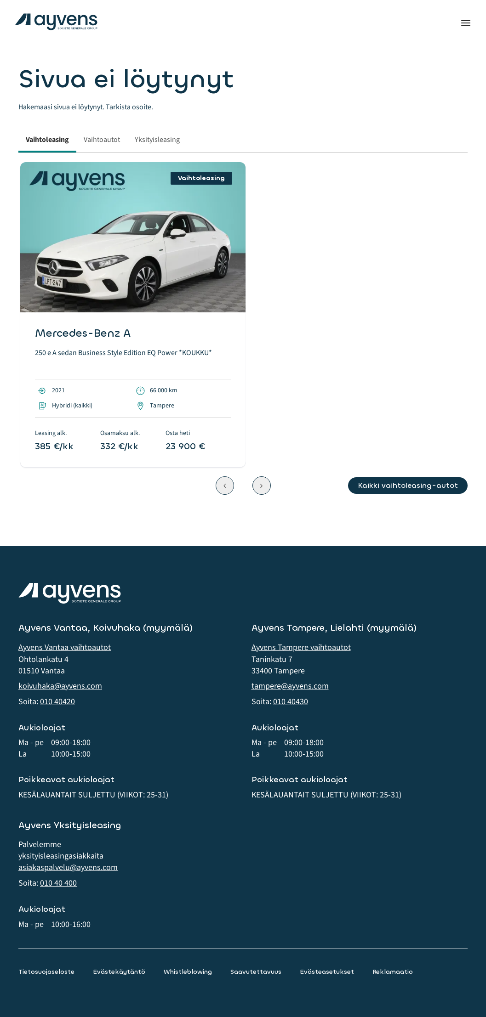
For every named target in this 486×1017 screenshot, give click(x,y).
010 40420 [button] (57, 701)
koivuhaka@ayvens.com (60, 686)
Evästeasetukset (327, 971)
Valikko (465, 22)
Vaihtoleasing (47, 140)
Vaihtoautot (102, 140)
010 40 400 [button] (58, 883)
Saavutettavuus (255, 971)
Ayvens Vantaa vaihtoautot (64, 647)
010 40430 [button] (290, 701)
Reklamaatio (392, 971)
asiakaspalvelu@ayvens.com (68, 867)
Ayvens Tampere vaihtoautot (301, 647)
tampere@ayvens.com (290, 686)
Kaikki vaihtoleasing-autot (408, 485)
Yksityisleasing (157, 140)
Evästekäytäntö (119, 971)
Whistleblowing (188, 971)
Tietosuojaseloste (46, 971)
